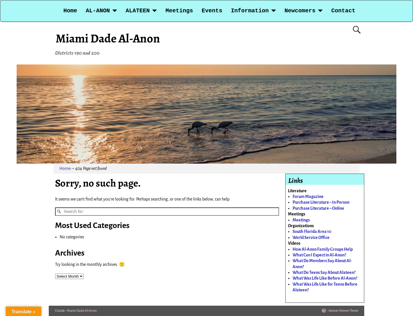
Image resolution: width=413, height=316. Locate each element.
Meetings (179, 10)
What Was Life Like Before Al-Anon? (325, 278)
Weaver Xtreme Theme (343, 311)
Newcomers (300, 10)
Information (250, 10)
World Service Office (311, 237)
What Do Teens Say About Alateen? (324, 272)
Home (70, 10)
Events (212, 10)
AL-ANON (98, 10)
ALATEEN (138, 10)
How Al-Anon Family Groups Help (323, 249)
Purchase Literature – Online (318, 208)
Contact (343, 10)
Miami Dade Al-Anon (108, 38)
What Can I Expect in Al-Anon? (319, 255)
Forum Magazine (308, 196)
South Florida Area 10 (312, 231)
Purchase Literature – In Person (321, 202)
